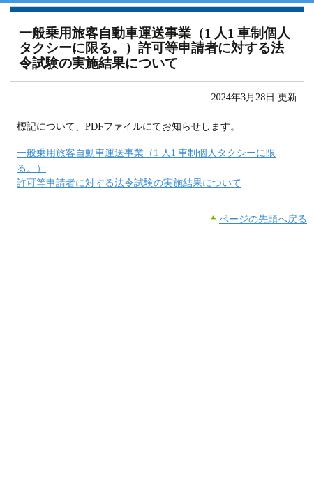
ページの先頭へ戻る (263, 219)
